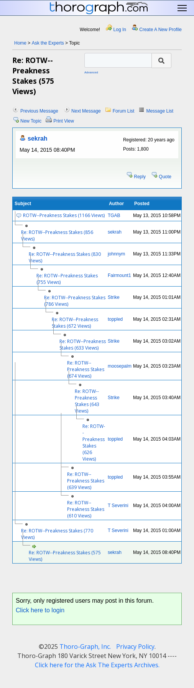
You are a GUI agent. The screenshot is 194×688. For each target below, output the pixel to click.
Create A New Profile (160, 29)
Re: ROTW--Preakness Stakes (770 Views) (57, 533)
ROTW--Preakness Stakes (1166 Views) (64, 215)
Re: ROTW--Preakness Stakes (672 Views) (75, 322)
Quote (165, 176)
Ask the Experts (48, 43)
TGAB (114, 215)
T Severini (118, 505)
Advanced (91, 72)
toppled (115, 319)
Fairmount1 (119, 275)
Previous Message (39, 111)
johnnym (116, 254)
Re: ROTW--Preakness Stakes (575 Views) (65, 555)
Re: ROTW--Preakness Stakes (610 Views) (85, 509)
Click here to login (40, 610)
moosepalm (120, 366)
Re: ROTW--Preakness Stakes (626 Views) (93, 442)
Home (20, 43)
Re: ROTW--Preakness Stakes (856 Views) (57, 235)
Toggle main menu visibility (183, 8)
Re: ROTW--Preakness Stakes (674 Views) (85, 369)
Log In (119, 29)
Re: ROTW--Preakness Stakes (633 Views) (82, 344)
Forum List (124, 111)
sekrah (38, 138)
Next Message (86, 111)
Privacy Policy (135, 646)
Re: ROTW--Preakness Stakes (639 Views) (85, 481)
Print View (63, 121)
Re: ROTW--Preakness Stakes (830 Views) (65, 257)
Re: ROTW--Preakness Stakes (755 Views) (67, 278)
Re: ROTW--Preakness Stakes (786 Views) (74, 300)
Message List (159, 111)
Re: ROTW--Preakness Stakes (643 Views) (87, 401)
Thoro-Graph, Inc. (85, 646)
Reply (140, 176)
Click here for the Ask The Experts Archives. (97, 665)
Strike (114, 297)
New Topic (30, 121)
